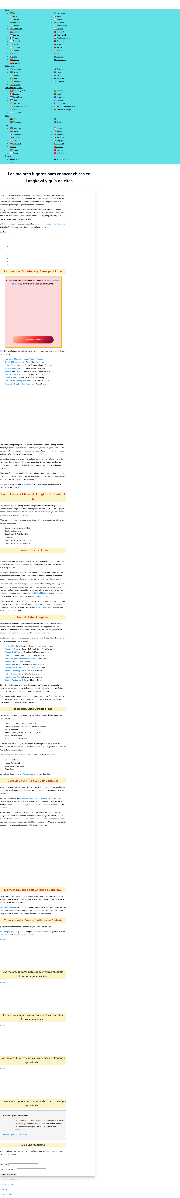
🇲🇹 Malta (57, 16)
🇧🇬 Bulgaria (15, 22)
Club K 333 (9, 362)
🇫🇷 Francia (14, 38)
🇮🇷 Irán (13, 147)
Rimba (7, 670)
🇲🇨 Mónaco (58, 19)
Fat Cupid (9, 646)
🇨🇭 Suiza (57, 53)
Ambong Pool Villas (21, 670)
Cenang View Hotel (24, 380)
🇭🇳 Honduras (15, 112)
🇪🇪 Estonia (14, 35)
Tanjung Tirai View (13, 652)
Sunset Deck (10, 384)
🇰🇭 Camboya (15, 128)
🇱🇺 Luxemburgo (60, 13)
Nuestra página (6, 931)
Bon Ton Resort (24, 384)
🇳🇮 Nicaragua (59, 97)
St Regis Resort (37, 664)
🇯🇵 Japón (14, 153)
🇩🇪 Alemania (15, 13)
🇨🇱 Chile (13, 78)
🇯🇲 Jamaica (58, 91)
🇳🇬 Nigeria (58, 119)
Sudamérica (9, 66)
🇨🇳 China (14, 131)
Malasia (3, 940)
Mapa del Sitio (6, 1194)
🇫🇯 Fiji (12, 162)
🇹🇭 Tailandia (59, 143)
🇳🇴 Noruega (59, 22)
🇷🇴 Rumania (59, 41)
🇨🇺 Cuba (13, 100)
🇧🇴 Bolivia (14, 75)
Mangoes (8, 661)
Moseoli (8, 371)
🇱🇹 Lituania (15, 63)
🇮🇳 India (13, 140)
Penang (26, 774)
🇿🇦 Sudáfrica (59, 122)
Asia (6, 125)
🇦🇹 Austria (14, 16)
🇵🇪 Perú (57, 75)
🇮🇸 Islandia (15, 53)
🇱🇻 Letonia (14, 60)
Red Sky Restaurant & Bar (16, 680)
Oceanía (8, 156)
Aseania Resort (36, 359)
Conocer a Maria (33, 339)
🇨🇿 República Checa (62, 38)
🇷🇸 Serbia (58, 47)
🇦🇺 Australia (15, 159)
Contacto (3, 1189)
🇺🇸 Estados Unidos (18, 106)
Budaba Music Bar (12, 368)
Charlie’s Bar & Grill (13, 667)
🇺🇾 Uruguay (59, 81)
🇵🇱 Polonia (58, 28)
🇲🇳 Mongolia (59, 134)
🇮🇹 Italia (13, 56)
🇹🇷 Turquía (58, 150)
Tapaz (7, 655)
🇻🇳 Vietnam (59, 153)
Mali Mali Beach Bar (13, 674)
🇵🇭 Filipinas (15, 137)
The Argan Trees (12, 649)
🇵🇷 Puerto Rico (60, 103)
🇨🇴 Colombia (15, 81)
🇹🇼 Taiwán (58, 147)
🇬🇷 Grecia (14, 44)
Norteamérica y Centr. (13, 88)
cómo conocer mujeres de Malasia (48, 224)
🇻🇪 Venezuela (59, 78)
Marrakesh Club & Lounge (16, 359)
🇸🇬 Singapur (59, 140)
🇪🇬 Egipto (14, 119)
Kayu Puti (9, 664)
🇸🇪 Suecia (58, 50)
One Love (9, 380)
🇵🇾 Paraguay (59, 72)
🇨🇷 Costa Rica (16, 97)
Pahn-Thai (9, 658)
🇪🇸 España (14, 32)
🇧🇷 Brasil (14, 72)
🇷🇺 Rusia (57, 44)
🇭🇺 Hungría (15, 47)
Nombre (4, 1165)
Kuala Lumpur (28, 484)
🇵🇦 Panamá (58, 100)
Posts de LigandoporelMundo (14, 1135)
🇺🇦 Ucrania (58, 56)
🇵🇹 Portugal (59, 32)
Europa (7, 10)
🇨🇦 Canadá (14, 94)
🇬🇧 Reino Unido (60, 35)
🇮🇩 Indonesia (15, 143)
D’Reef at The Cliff (12, 377)
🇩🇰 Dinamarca (16, 28)
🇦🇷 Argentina (15, 69)
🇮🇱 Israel (14, 150)
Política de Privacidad (9, 1179)
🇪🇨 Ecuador (15, 84)
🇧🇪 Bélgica (14, 19)
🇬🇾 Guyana (58, 69)
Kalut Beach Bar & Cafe (15, 374)
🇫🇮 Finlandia (15, 41)
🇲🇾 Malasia (58, 131)
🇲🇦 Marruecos (16, 122)
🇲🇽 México (58, 94)
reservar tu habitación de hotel (34, 798)
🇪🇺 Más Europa (60, 60)
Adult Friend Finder (38, 593)
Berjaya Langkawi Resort (27, 658)
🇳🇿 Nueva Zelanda (61, 159)
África (7, 116)
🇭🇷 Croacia (14, 25)
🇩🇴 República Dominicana (64, 106)
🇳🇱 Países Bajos (60, 25)
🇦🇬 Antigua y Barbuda (19, 91)
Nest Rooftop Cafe (12, 677)
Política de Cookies (7, 1184)
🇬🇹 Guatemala (16, 109)
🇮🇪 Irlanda (14, 50)
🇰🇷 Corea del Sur (17, 134)
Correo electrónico (8, 1170)
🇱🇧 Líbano (58, 128)
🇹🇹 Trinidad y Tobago (62, 109)
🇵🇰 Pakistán (59, 137)
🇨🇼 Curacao (15, 103)
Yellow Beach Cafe (12, 365)
